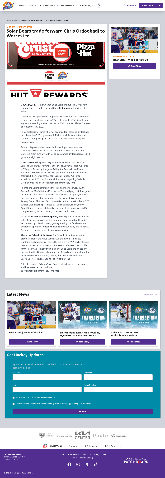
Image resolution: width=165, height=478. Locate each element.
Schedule (130, 5)
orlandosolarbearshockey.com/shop (41, 270)
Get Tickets (148, 5)
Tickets (22, 5)
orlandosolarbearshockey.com (59, 182)
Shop (32, 5)
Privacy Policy (73, 454)
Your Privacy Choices (98, 454)
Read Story (134, 66)
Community (87, 5)
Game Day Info (69, 5)
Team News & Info (48, 5)
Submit (82, 411)
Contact (62, 454)
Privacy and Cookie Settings (82, 458)
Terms (84, 454)
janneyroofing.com (58, 230)
